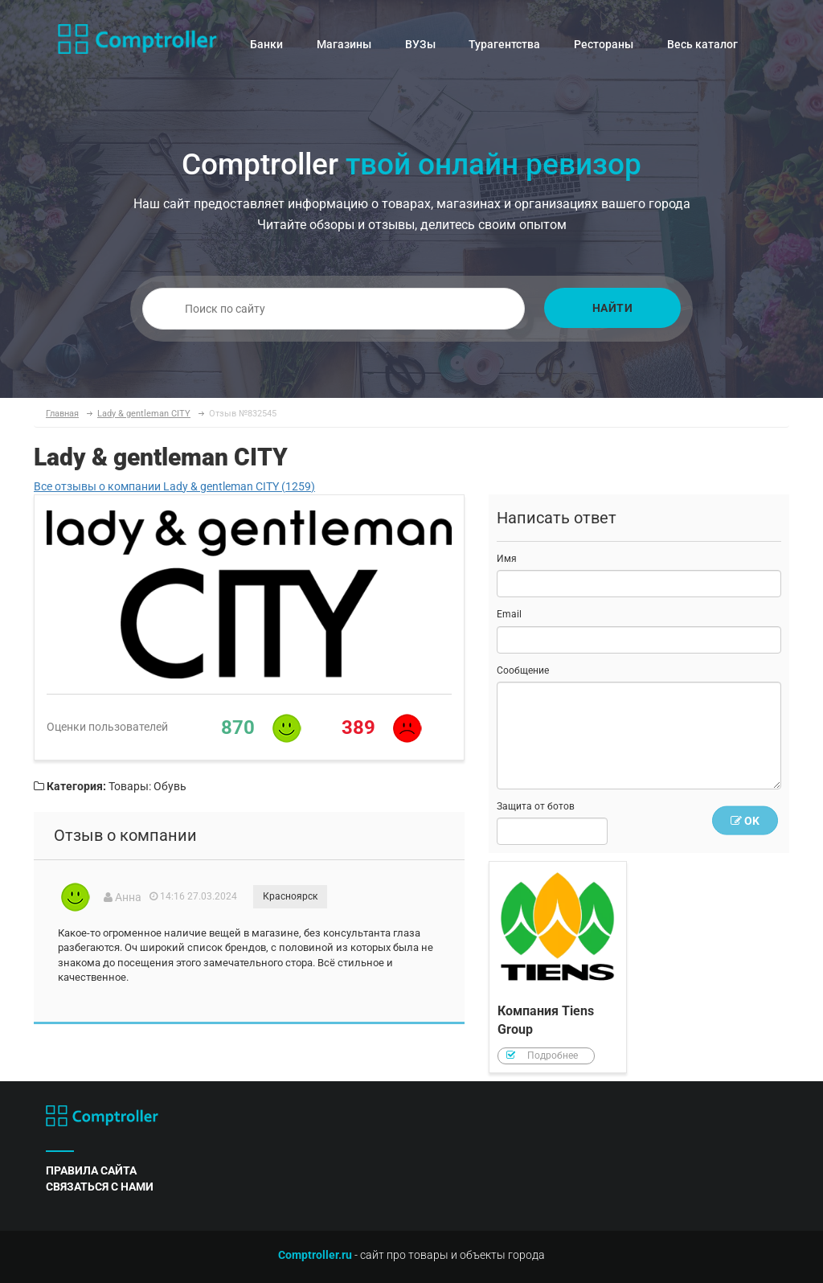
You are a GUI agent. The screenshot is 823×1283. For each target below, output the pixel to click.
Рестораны (603, 44)
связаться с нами (100, 1186)
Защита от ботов (536, 806)
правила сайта (91, 1170)
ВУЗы (420, 44)
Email (509, 614)
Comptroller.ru (315, 1254)
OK (745, 820)
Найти (612, 307)
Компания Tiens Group (557, 967)
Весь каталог (702, 44)
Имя (507, 558)
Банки (266, 44)
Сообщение (523, 670)
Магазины (344, 44)
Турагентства (504, 44)
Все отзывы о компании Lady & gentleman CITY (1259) (174, 486)
